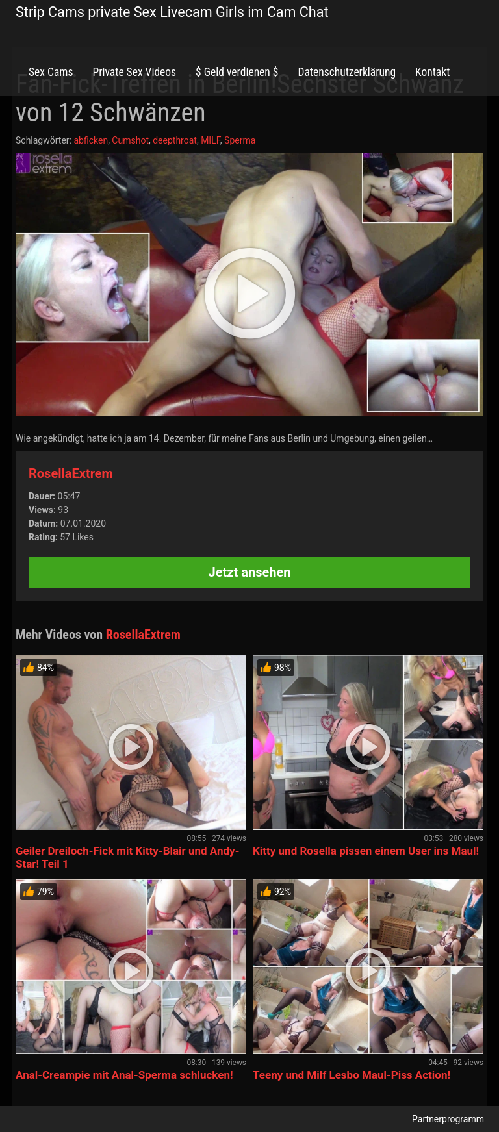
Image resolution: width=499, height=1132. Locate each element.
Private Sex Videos (134, 72)
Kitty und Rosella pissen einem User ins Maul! (366, 850)
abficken (90, 140)
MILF (210, 140)
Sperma (239, 140)
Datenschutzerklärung (347, 72)
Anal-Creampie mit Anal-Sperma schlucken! (124, 1074)
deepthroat (175, 140)
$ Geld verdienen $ (237, 72)
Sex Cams (51, 72)
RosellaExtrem (71, 473)
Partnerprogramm (448, 1119)
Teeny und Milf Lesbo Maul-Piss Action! (351, 1074)
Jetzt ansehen (250, 572)
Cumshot (130, 140)
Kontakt (432, 72)
